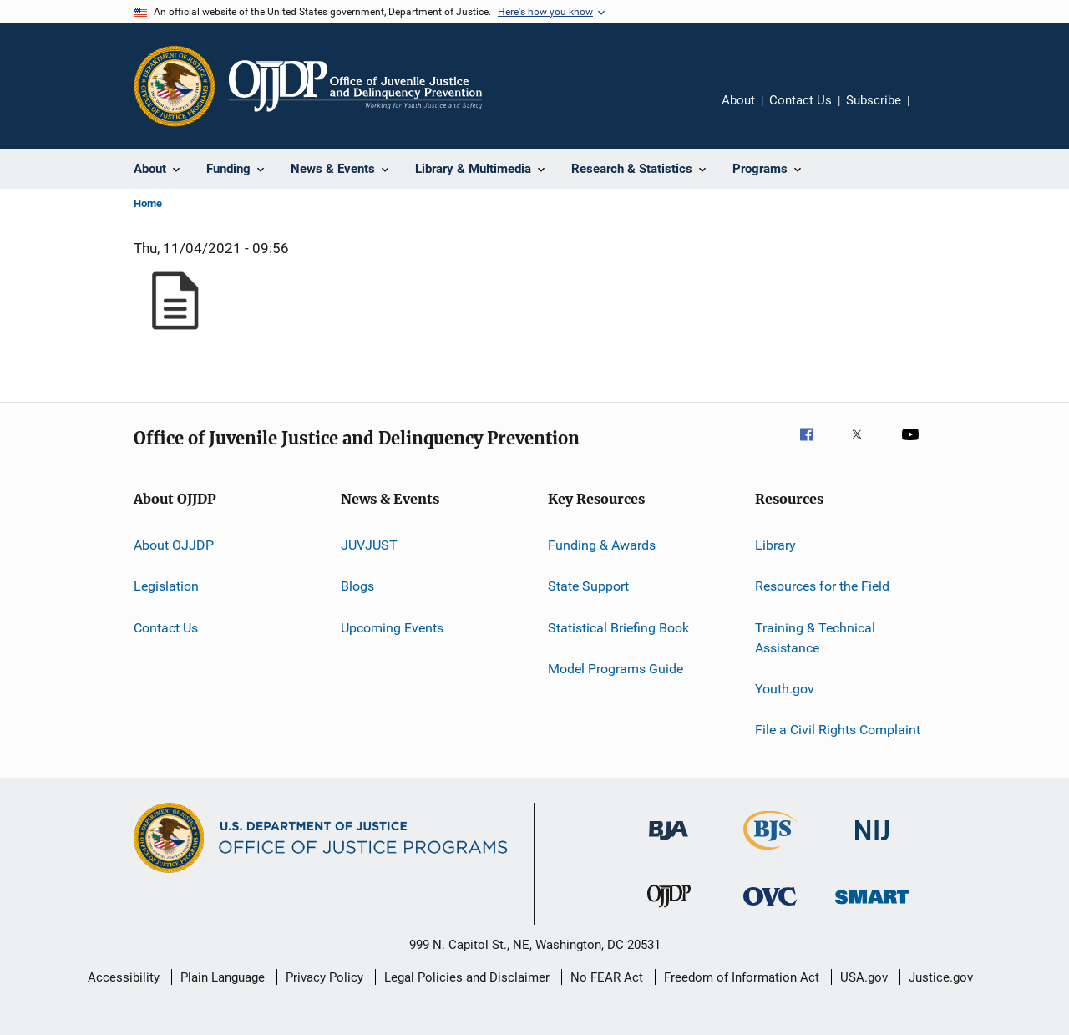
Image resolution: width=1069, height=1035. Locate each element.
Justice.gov (941, 977)
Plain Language (222, 977)
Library (775, 545)
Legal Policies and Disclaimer (467, 977)
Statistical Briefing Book (618, 628)
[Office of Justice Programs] (174, 86)
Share (935, 112)
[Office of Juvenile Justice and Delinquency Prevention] (669, 910)
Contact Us (800, 100)
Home (148, 203)
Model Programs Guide (615, 669)
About (738, 100)
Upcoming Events (392, 628)
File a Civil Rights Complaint (837, 730)
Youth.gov (784, 689)
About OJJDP (174, 545)
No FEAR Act (606, 977)
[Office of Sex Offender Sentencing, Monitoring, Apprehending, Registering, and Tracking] (872, 906)
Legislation (166, 586)
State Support (588, 586)
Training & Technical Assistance (815, 638)
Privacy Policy (324, 977)
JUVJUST (369, 545)
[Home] (355, 86)
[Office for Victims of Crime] (770, 908)
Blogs (357, 586)
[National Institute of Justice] (872, 843)
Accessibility (124, 977)
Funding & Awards (602, 545)
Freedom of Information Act (741, 977)
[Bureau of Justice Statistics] (770, 852)
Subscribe (873, 100)
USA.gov (864, 977)
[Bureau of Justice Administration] (668, 842)
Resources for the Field (822, 586)
